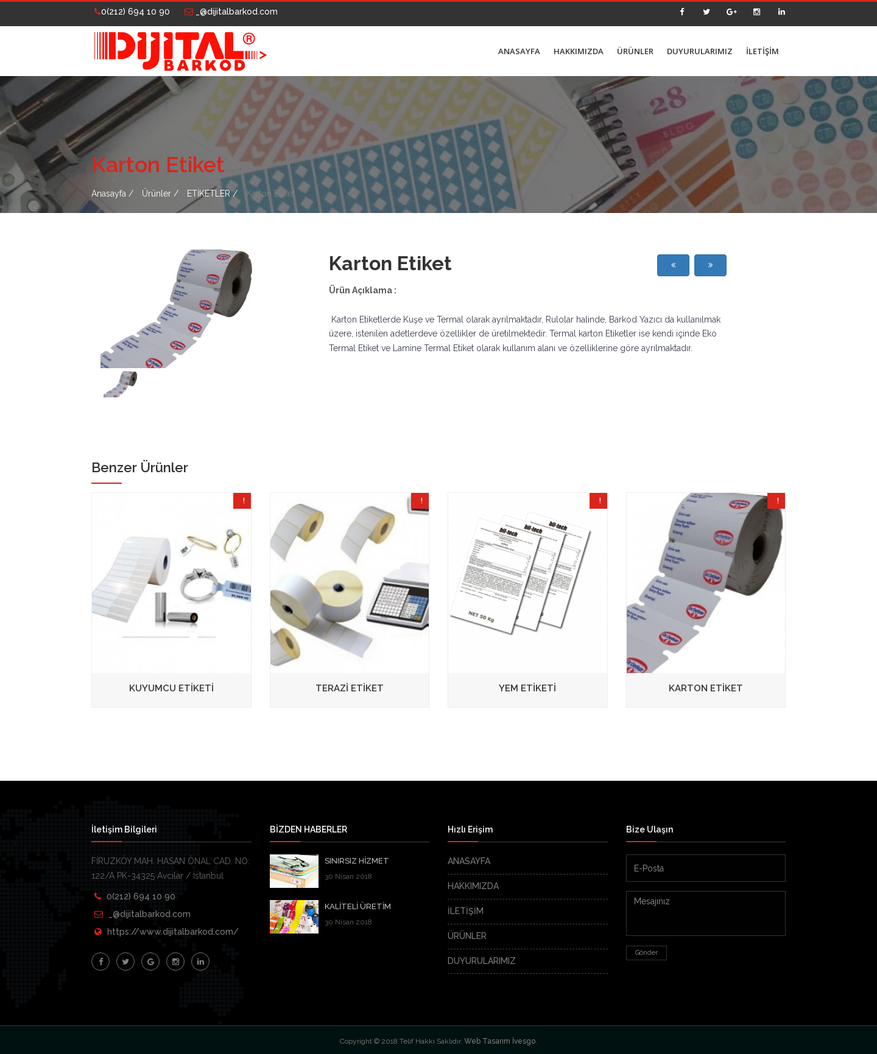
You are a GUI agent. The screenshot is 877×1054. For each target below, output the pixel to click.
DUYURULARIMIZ (700, 51)
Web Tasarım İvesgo (499, 1041)
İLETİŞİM (762, 51)
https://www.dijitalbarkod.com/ (173, 932)
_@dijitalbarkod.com (231, 11)
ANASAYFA (519, 51)
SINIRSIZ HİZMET (357, 860)
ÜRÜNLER (635, 51)
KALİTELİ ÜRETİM (358, 906)
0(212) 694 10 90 (132, 11)
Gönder (646, 953)
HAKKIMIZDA (579, 51)
